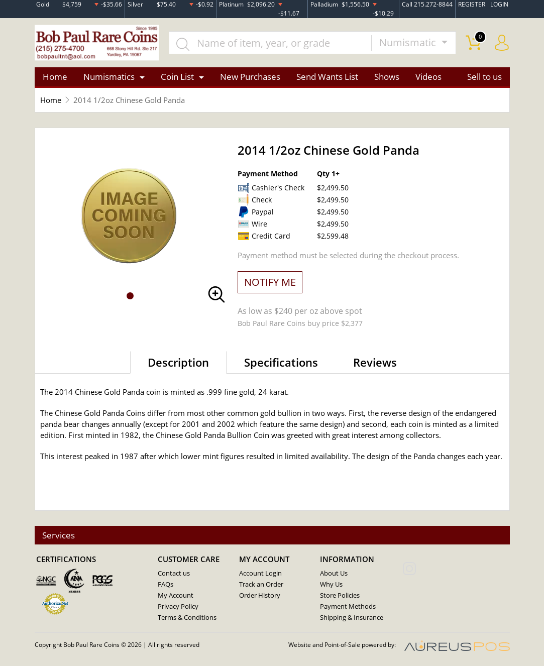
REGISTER (471, 4)
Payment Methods (348, 606)
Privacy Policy (178, 606)
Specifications (281, 362)
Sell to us (484, 77)
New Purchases (250, 77)
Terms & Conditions (187, 617)
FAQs (165, 584)
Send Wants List (327, 77)
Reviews (375, 362)
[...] (271, 43)
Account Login (260, 573)
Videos (428, 77)
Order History (259, 595)
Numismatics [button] (109, 77)
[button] (130, 296)
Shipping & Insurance (351, 617)
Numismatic (409, 43)
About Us (334, 573)
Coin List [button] (177, 77)
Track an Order (261, 584)
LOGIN (499, 4)
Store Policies (340, 595)
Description (178, 362)
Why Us (331, 584)
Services (59, 535)
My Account (175, 595)
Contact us (174, 573)
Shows (386, 77)
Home (55, 77)
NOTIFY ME (270, 282)
